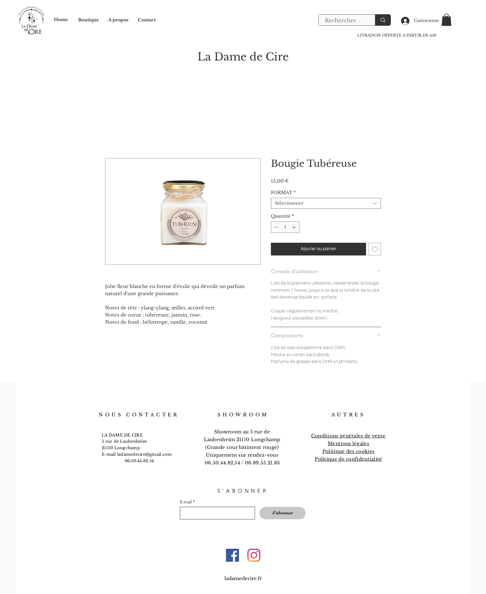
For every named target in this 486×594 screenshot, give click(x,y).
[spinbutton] (285, 227)
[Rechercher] (343, 21)
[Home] (65, 20)
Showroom (228, 432)
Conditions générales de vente (348, 436)
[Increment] (294, 227)
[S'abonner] (282, 513)
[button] (446, 20)
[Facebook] (232, 555)
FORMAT (283, 192)
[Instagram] (253, 555)
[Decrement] (276, 227)
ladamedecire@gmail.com (144, 454)
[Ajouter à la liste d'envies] (375, 249)
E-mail (186, 502)
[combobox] (326, 203)
